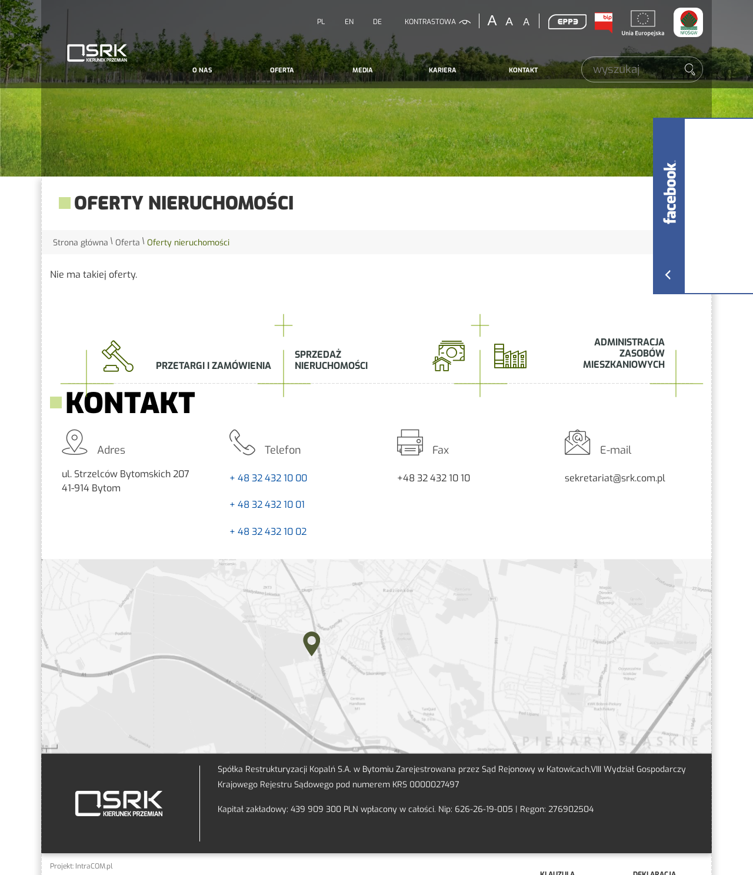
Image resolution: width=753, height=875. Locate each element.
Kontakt (523, 70)
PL (321, 21)
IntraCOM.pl (94, 866)
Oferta (282, 70)
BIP (603, 23)
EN (349, 21)
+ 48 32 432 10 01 (267, 504)
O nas (202, 70)
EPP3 (567, 22)
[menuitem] (202, 71)
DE (377, 21)
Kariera (443, 70)
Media (362, 70)
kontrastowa (430, 21)
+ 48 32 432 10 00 (268, 478)
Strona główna (80, 242)
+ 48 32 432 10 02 (267, 531)
